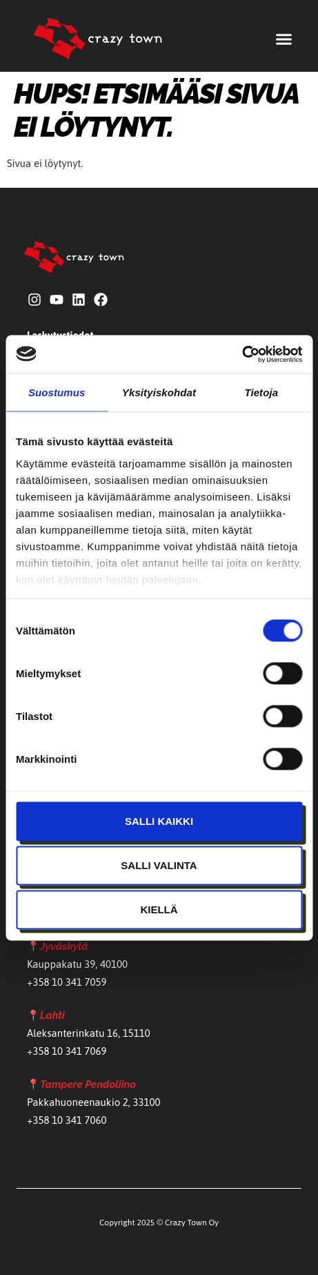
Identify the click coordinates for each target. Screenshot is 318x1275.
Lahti (52, 1015)
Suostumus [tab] (57, 392)
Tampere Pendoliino (88, 1084)
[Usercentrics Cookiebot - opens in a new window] (241, 354)
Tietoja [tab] (261, 392)
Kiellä (158, 909)
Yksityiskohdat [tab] (159, 392)
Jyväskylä (64, 946)
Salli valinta (159, 865)
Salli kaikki (159, 821)
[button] (284, 39)
